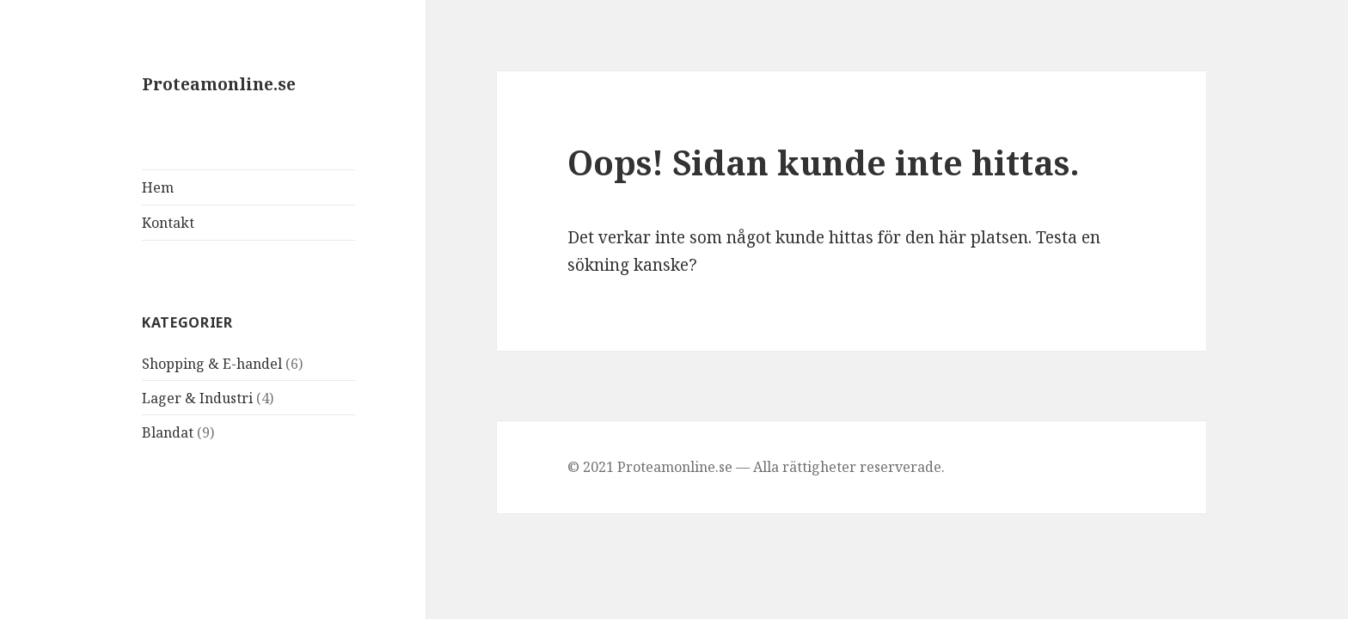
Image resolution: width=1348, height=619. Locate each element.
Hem (158, 187)
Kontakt (168, 222)
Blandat (167, 432)
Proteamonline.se (219, 84)
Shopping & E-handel (212, 363)
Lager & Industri (197, 398)
